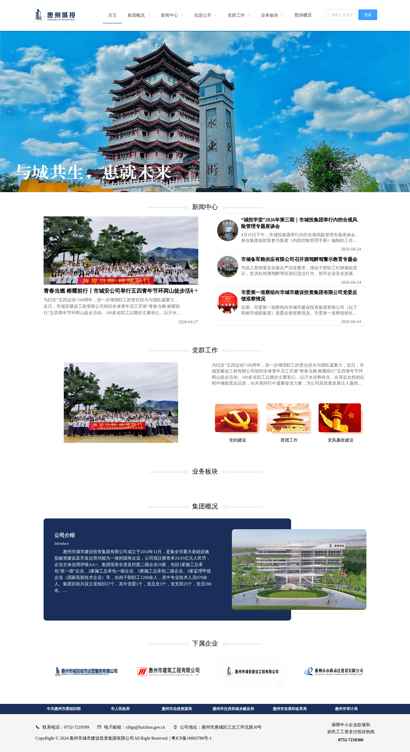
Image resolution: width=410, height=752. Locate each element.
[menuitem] (138, 15)
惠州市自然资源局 (177, 709)
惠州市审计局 (346, 709)
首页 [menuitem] (112, 15)
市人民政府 (120, 709)
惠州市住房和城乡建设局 (233, 709)
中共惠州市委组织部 (64, 709)
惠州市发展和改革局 (290, 709)
